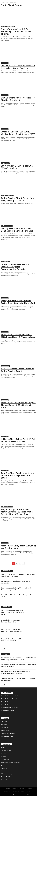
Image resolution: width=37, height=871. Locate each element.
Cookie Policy (7, 866)
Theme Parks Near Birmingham (10, 773)
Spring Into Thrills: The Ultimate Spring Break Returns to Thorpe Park (18, 301)
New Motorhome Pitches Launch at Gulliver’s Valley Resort (17, 369)
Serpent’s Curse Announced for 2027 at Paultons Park (11, 677)
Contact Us (14, 863)
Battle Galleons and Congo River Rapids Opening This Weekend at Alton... (12, 650)
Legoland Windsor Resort (7, 26)
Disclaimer (30, 866)
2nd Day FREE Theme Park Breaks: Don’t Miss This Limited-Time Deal (17, 229)
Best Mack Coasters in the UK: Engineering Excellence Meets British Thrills (15, 747)
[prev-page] (2, 601)
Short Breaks (4, 63)
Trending (3, 831)
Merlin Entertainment (6, 225)
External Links (5, 834)
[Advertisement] (18, 622)
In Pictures (4, 799)
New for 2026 (5, 805)
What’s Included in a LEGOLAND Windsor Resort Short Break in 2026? (18, 133)
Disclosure (29, 863)
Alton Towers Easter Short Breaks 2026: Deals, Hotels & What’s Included (18, 335)
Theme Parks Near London (8, 776)
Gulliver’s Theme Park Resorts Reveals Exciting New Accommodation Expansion (15, 266)
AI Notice (22, 863)
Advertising (4, 846)
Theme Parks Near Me (7, 785)
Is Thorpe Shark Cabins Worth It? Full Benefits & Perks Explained (18, 440)
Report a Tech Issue (6, 851)
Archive (3, 822)
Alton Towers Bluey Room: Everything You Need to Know (18, 546)
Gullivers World (5, 261)
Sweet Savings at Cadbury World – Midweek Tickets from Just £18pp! (16, 589)
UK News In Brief (6, 825)
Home (2, 2)
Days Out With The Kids (8, 808)
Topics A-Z (4, 843)
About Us (7, 863)
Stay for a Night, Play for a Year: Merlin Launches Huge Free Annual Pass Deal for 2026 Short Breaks (17, 511)
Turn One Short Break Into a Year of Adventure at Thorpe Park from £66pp (17, 475)
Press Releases (5, 854)
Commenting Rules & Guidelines (10, 837)
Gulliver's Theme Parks (7, 195)
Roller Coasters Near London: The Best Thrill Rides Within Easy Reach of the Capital (18, 733)
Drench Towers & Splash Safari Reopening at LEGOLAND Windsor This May (16, 31)
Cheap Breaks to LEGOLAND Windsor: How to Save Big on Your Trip (18, 66)
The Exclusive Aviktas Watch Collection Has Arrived (10, 658)
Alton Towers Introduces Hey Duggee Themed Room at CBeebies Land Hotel (18, 405)
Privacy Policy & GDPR (19, 866)
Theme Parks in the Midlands (9, 782)
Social (2, 840)
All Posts (3, 828)
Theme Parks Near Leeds (8, 779)
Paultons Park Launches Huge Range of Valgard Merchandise (11, 668)
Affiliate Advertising (6, 848)
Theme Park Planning (7, 811)
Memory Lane (5, 802)
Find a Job (4, 796)
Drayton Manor (5, 163)
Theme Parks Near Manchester (10, 771)
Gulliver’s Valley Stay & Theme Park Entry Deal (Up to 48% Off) (17, 199)
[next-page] (4, 601)
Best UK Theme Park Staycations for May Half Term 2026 (18, 99)
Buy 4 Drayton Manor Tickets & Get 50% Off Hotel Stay (17, 167)
